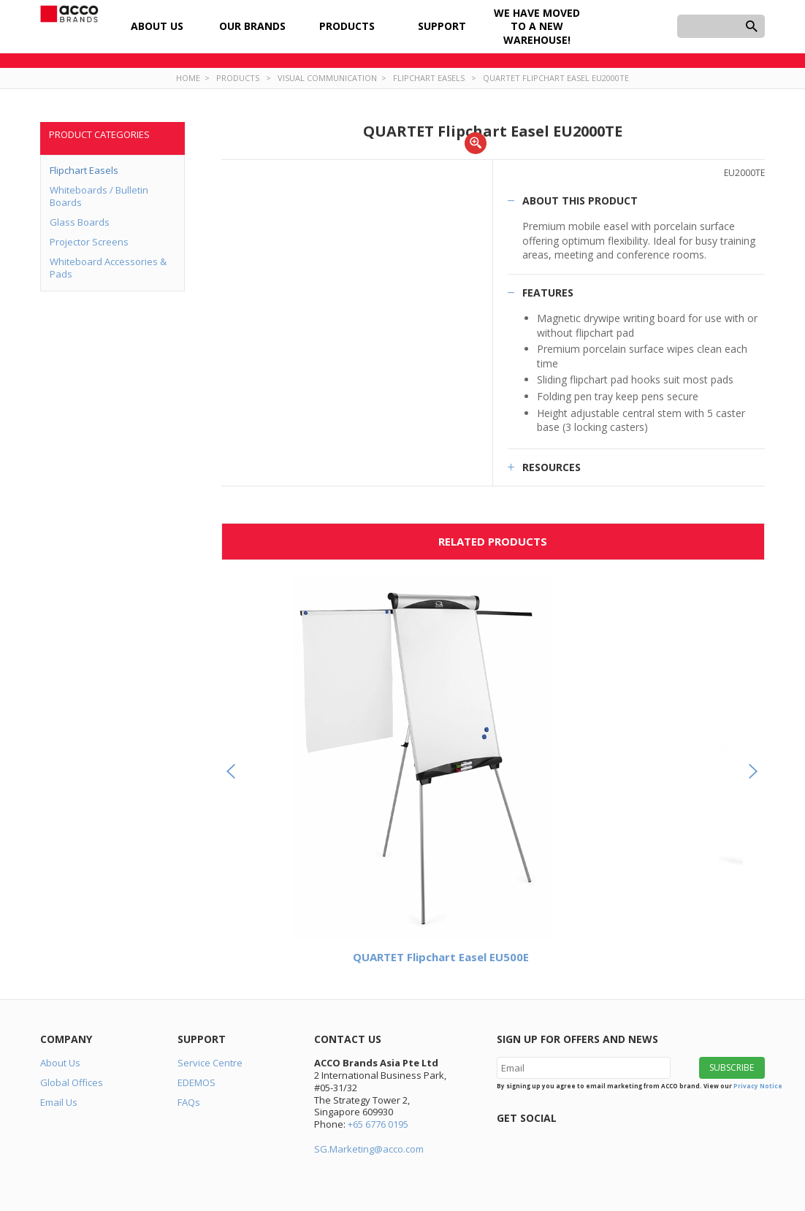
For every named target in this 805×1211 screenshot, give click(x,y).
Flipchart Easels (429, 77)
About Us (157, 26)
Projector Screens (89, 241)
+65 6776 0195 (378, 1124)
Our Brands (252, 26)
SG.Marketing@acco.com (369, 1148)
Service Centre (210, 1062)
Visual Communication (327, 77)
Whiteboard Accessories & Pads (108, 267)
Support (442, 26)
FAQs (189, 1102)
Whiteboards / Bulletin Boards (99, 196)
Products (347, 26)
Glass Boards (80, 222)
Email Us (58, 1102)
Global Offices (71, 1082)
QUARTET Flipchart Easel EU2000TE (556, 77)
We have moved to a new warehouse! (537, 26)
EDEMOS (196, 1082)
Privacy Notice (757, 1086)
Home (188, 77)
